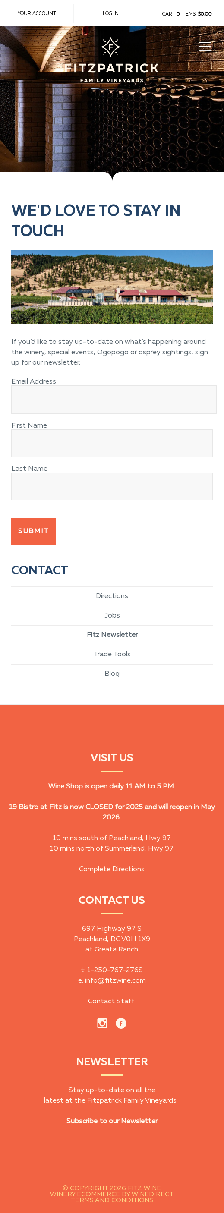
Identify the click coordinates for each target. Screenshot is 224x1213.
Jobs (112, 615)
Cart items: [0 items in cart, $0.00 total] (187, 14)
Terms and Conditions (112, 1200)
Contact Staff (111, 1001)
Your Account (37, 13)
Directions (112, 596)
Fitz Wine (111, 67)
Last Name (29, 469)
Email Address (33, 381)
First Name (29, 425)
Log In (111, 13)
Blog (112, 674)
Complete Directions (112, 869)
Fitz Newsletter (112, 635)
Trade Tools (112, 654)
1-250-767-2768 (115, 970)
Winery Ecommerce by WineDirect (112, 1194)
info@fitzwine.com (115, 980)
